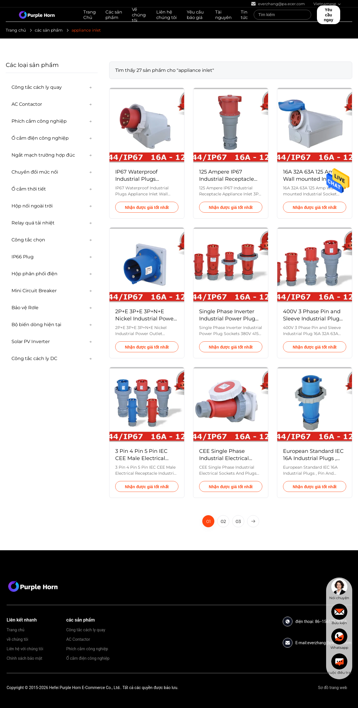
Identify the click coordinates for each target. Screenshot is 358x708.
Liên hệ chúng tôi (166, 14)
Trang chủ (16, 30)
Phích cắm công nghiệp (87, 649)
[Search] (305, 15)
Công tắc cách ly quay (85, 630)
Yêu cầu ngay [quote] (328, 14)
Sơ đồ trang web (332, 687)
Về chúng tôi (139, 15)
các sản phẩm (49, 30)
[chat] (339, 589)
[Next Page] (253, 521)
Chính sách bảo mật (24, 658)
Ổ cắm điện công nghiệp (87, 658)
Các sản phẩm (113, 14)
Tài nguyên (223, 14)
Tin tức (244, 14)
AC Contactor (78, 639)
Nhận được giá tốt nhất (147, 207)
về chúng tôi (17, 639)
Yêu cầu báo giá (195, 14)
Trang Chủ (89, 14)
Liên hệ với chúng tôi (25, 649)
